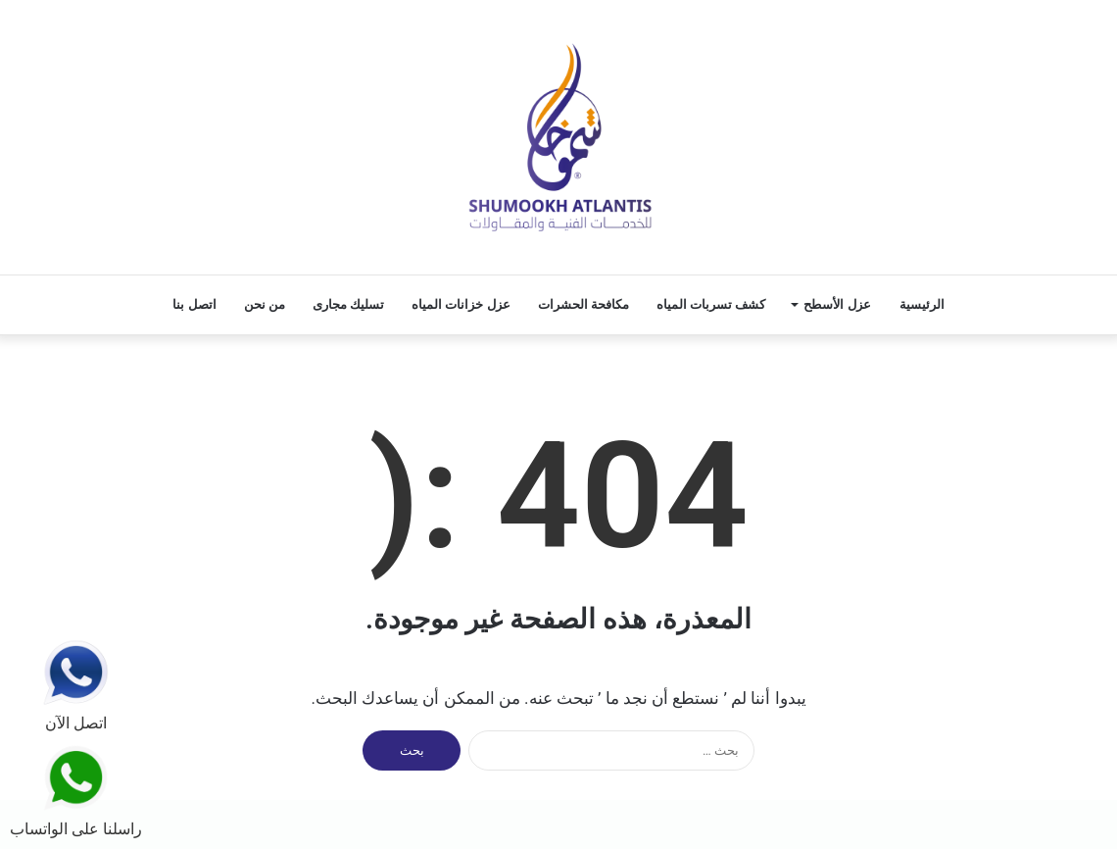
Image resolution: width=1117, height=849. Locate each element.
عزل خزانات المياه (461, 304)
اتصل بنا (194, 304)
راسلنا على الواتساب (76, 790)
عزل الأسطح (836, 304)
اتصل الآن (75, 685)
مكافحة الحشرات (583, 304)
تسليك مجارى (348, 304)
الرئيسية (922, 304)
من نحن (264, 304)
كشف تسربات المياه (710, 304)
